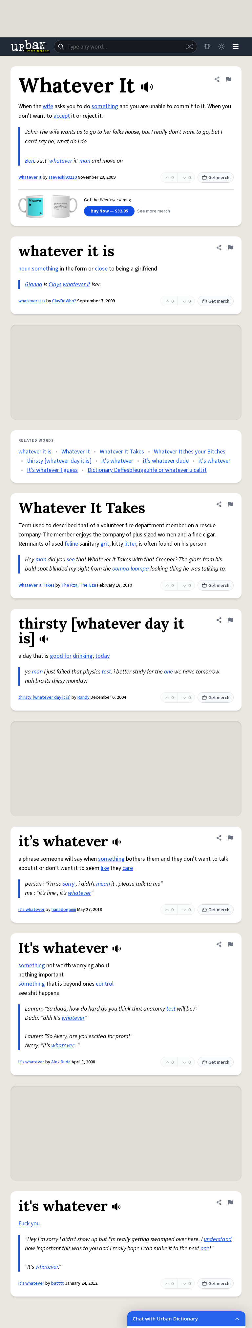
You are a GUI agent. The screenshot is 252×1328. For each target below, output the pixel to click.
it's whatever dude (166, 461)
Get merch (215, 177)
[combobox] (125, 46)
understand (218, 1239)
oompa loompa (130, 569)
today (102, 656)
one (168, 672)
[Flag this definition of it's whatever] (230, 1202)
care (127, 868)
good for (61, 656)
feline (71, 544)
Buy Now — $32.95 (109, 211)
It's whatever (31, 1062)
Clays (55, 284)
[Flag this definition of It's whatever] (230, 944)
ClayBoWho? (64, 301)
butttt (57, 1283)
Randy (83, 697)
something (105, 106)
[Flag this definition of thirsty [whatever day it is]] (230, 620)
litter (130, 544)
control (105, 984)
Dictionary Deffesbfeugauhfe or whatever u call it (147, 470)
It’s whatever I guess (52, 470)
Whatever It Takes (122, 452)
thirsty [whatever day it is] (59, 461)
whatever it (76, 284)
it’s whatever (214, 461)
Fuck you (29, 1223)
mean (103, 884)
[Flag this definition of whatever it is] (230, 247)
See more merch (153, 211)
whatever (60, 161)
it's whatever (117, 461)
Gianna (33, 284)
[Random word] (189, 46)
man (84, 161)
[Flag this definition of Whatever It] (228, 79)
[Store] (207, 46)
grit (104, 544)
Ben (29, 161)
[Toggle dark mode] (221, 46)
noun (24, 269)
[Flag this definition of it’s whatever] (230, 838)
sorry (68, 884)
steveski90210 (63, 177)
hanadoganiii (64, 909)
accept (61, 116)
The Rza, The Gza (78, 585)
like (105, 868)
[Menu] (236, 46)
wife (48, 106)
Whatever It (30, 177)
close (101, 269)
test (106, 672)
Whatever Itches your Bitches (189, 452)
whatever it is (31, 301)
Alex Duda (61, 1062)
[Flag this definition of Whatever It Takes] (230, 504)
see (71, 559)
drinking (83, 656)
